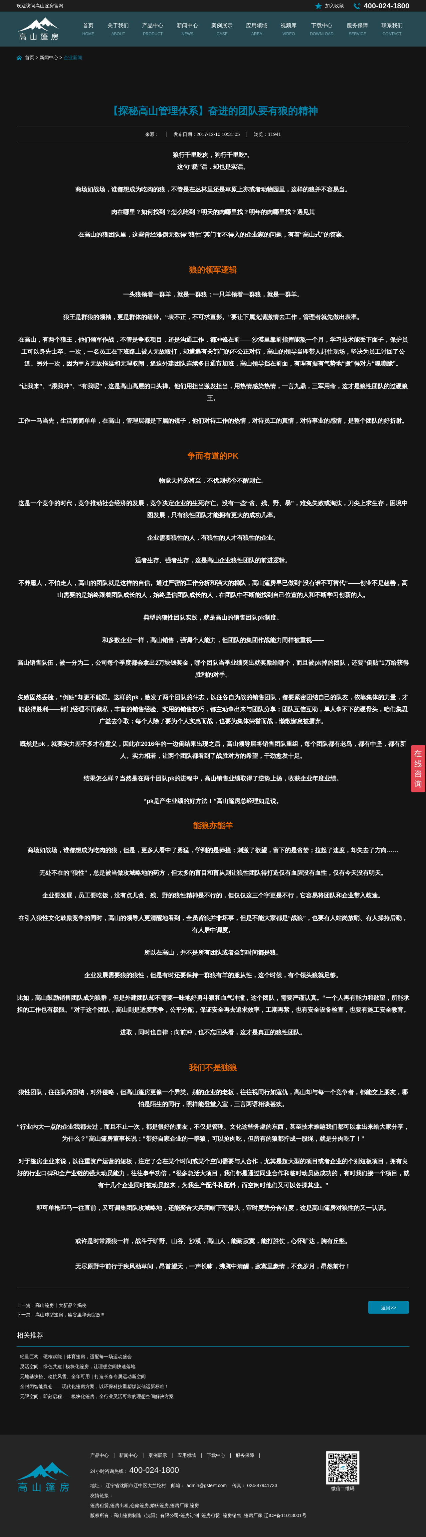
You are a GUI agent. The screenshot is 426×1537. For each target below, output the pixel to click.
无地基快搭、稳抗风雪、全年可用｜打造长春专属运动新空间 (83, 1376)
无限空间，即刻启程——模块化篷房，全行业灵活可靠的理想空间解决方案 (97, 1396)
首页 (29, 57)
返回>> (388, 1307)
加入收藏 (334, 5)
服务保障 (246, 1455)
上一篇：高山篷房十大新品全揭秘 (52, 1305)
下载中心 (217, 1455)
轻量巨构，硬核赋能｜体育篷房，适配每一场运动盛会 (76, 1356)
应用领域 (187, 1455)
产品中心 (100, 1455)
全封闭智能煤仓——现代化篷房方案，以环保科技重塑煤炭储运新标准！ (94, 1386)
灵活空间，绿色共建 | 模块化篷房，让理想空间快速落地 (77, 1366)
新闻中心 (49, 57)
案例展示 (158, 1455)
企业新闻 (73, 57)
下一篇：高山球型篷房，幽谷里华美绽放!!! (61, 1314)
